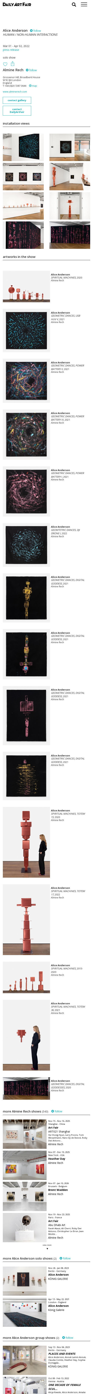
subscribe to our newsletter (22, 1381)
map (33, 85)
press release (11, 50)
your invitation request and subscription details (22, 1372)
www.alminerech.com (15, 91)
